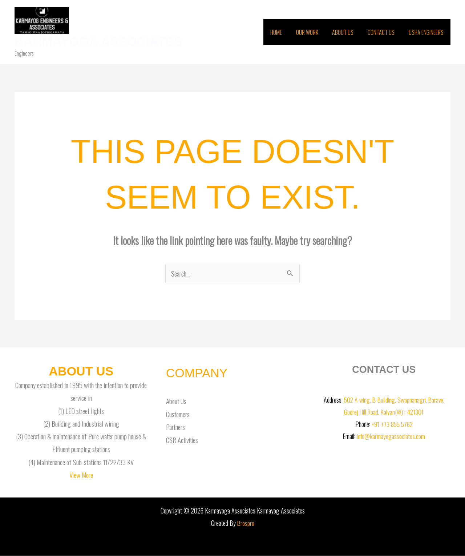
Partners (175, 427)
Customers (178, 414)
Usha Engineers (427, 32)
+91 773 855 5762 (392, 424)
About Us (349, 32)
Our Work (315, 32)
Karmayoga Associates (98, 41)
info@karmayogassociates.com (391, 436)
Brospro (245, 523)
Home (287, 32)
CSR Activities (182, 440)
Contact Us (384, 32)
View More (81, 475)
